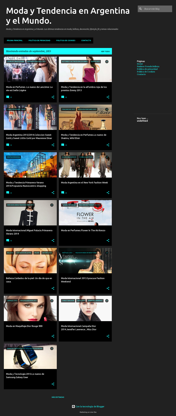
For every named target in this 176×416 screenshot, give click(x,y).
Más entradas (58, 397)
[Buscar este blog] (157, 9)
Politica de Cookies (65, 40)
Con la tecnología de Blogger (88, 406)
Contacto (85, 40)
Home (140, 64)
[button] (53, 97)
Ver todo (105, 51)
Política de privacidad (39, 40)
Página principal (14, 40)
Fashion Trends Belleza (148, 66)
